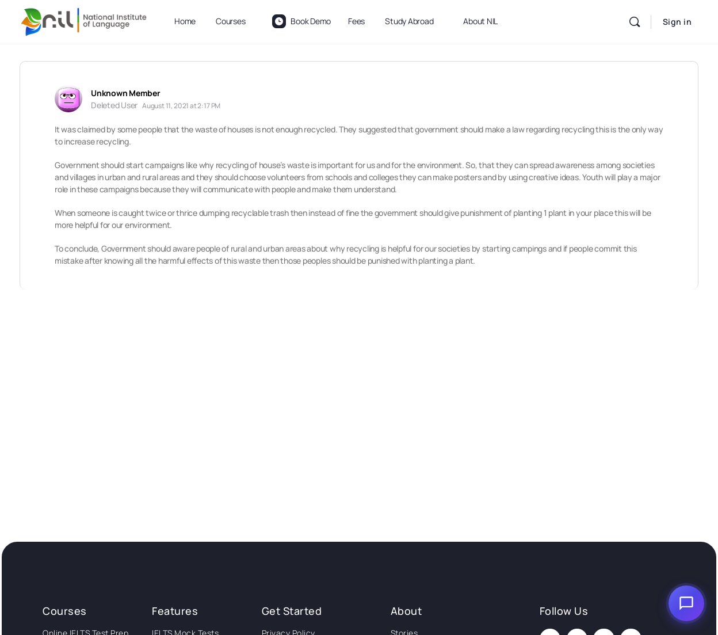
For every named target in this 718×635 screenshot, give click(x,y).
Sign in (677, 21)
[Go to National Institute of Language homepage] (84, 19)
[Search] (634, 22)
